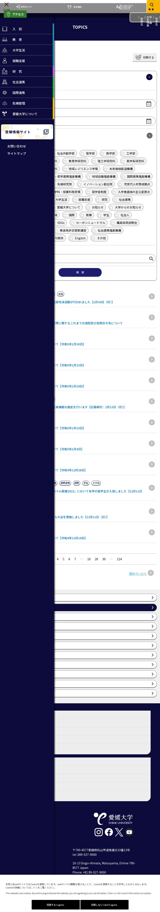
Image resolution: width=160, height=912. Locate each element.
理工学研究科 (104, 161)
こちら (34, 887)
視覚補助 (75, 6)
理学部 (88, 153)
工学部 (128, 153)
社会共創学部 (63, 153)
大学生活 (58, 199)
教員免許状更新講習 (70, 230)
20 (96, 559)
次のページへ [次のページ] (137, 573)
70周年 (56, 238)
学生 (103, 215)
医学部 (108, 153)
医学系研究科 (133, 161)
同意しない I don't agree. (104, 904)
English (78, 238)
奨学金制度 (96, 192)
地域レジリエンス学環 (81, 169)
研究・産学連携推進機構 (62, 176)
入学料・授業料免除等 (63, 192)
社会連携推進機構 (107, 230)
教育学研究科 (75, 161)
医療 (86, 215)
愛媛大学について (66, 207)
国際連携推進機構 (136, 176)
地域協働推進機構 (101, 176)
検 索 (80, 272)
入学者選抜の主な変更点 (131, 192)
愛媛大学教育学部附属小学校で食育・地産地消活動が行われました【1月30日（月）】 (58, 302)
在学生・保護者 (149, 21)
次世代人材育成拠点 (134, 184)
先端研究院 (62, 184)
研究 (102, 199)
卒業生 (156, 21)
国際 (69, 215)
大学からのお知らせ (125, 207)
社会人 (122, 215)
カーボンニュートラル (88, 223)
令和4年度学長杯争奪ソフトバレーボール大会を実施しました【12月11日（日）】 (56, 517)
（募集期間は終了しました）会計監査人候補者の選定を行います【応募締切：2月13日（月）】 (64, 407)
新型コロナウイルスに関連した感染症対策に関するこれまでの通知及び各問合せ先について (63, 323)
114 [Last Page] (119, 559)
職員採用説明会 (124, 223)
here (115, 893)
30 (104, 559)
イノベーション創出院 (95, 184)
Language (123, 6)
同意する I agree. (56, 904)
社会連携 (122, 199)
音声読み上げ (24, 7)
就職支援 (82, 199)
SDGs (58, 223)
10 (89, 559)
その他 (99, 238)
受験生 (141, 21)
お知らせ (95, 207)
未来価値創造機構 (118, 169)
